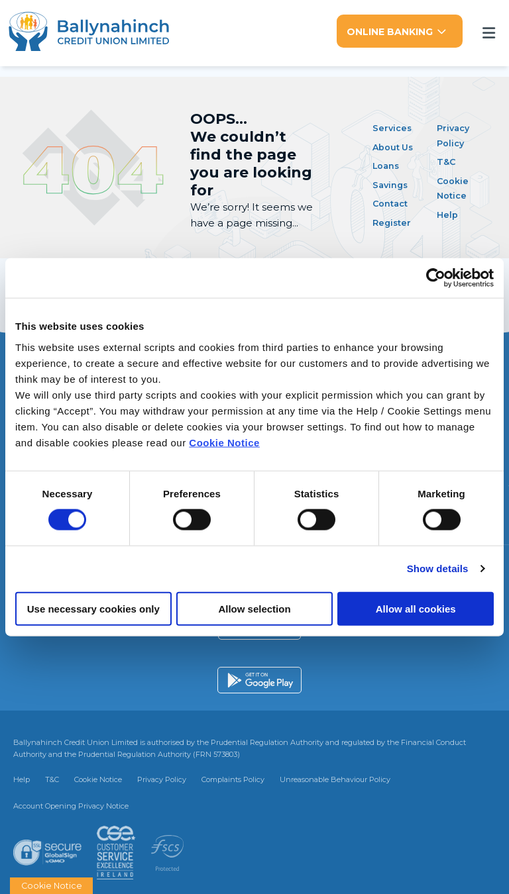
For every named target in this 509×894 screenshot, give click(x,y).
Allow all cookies (416, 608)
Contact (392, 201)
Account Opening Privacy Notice (71, 804)
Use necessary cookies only (93, 608)
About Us (395, 144)
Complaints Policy (232, 778)
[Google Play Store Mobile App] (259, 679)
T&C (448, 160)
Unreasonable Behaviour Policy (335, 778)
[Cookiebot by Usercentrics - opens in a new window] (436, 278)
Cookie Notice (224, 442)
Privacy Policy (161, 778)
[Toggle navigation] (488, 32)
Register (394, 220)
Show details (438, 568)
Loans (387, 164)
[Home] (94, 32)
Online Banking (390, 32)
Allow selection (254, 608)
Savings (392, 182)
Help (448, 212)
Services (394, 126)
